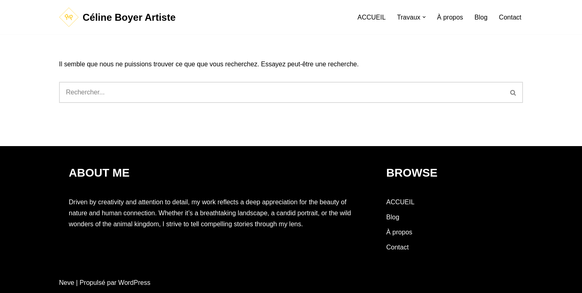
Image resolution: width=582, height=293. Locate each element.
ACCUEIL (371, 17)
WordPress (134, 282)
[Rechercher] (281, 92)
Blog (481, 17)
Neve (66, 282)
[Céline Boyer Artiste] (117, 17)
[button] (424, 17)
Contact (510, 17)
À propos (450, 17)
